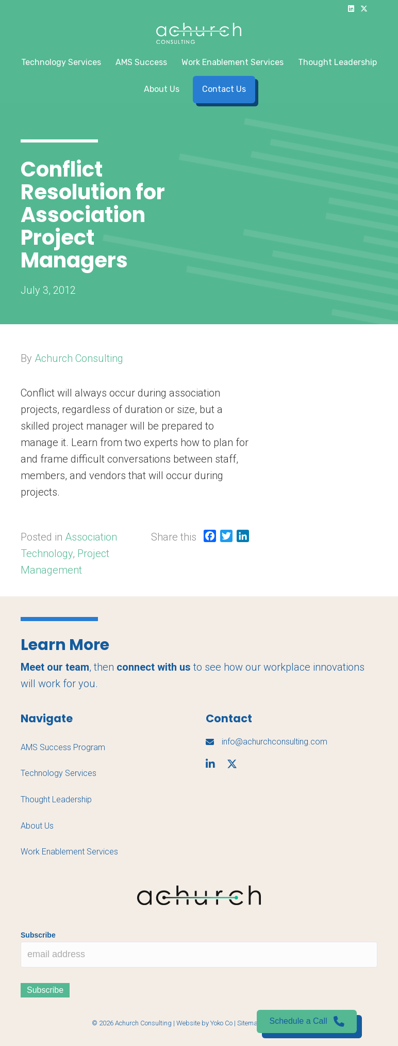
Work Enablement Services (232, 62)
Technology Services (61, 62)
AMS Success (141, 62)
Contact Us (224, 89)
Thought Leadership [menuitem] (56, 799)
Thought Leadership (337, 62)
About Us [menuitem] (37, 826)
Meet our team (55, 667)
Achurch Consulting (79, 358)
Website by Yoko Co (204, 1023)
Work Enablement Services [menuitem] (69, 852)
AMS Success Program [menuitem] (63, 747)
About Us (161, 89)
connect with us (154, 667)
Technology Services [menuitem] (58, 773)
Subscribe (38, 935)
